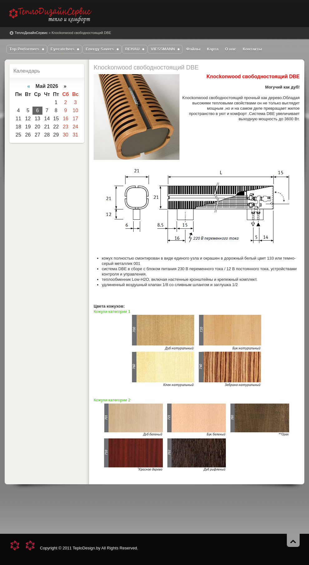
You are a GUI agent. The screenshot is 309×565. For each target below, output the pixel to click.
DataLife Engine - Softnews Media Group (50, 15)
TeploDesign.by (87, 548)
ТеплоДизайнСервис (31, 33)
